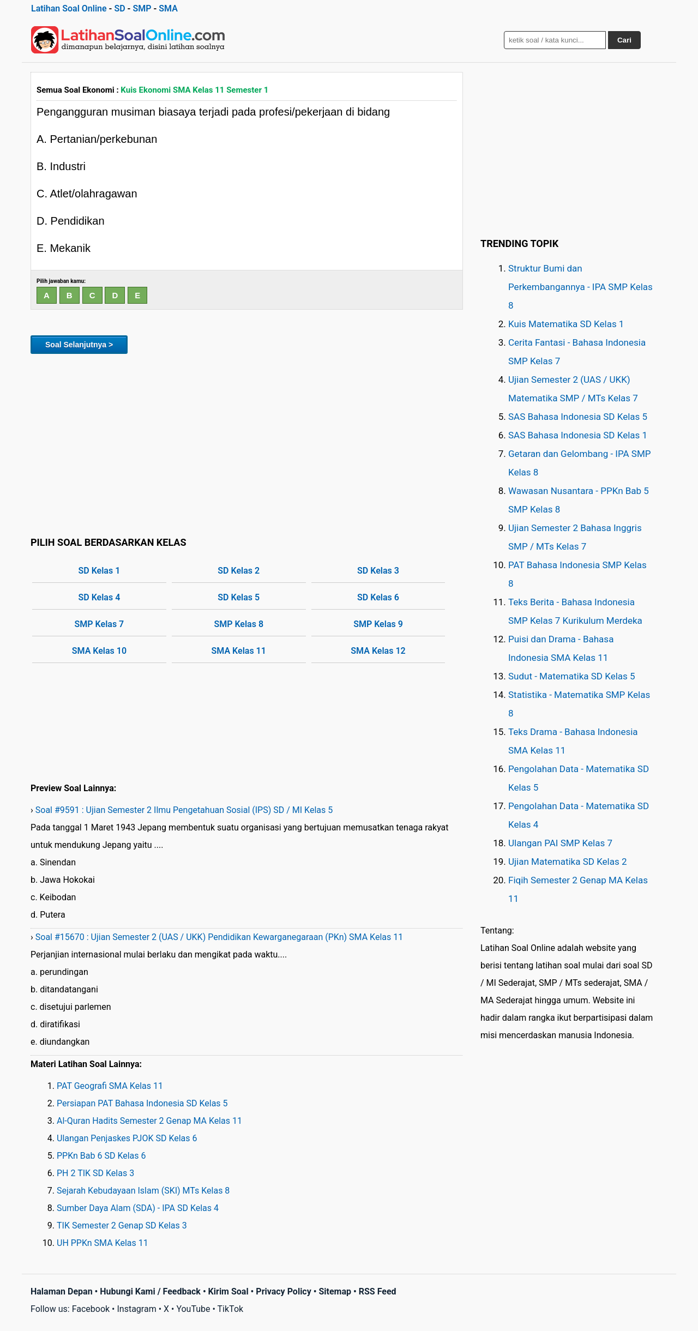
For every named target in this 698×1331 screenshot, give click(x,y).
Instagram (136, 1309)
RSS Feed (377, 1291)
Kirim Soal (228, 1291)
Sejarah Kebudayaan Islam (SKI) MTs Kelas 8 (143, 1190)
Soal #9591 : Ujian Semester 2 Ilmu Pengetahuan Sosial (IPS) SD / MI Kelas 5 (184, 810)
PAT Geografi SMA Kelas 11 (110, 1086)
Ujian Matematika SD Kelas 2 (567, 861)
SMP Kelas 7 (99, 624)
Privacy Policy (283, 1291)
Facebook (91, 1309)
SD (119, 8)
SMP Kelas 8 (238, 624)
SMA (168, 8)
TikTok (231, 1309)
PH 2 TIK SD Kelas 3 (95, 1173)
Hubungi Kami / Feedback (150, 1291)
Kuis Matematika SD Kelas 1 (566, 323)
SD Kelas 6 (378, 597)
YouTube (193, 1309)
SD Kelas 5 (239, 597)
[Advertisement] (247, 443)
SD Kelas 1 (100, 570)
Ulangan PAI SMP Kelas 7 (560, 843)
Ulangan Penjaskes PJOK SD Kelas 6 (127, 1138)
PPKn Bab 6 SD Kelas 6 (101, 1156)
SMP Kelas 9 (378, 624)
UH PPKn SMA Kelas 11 (102, 1243)
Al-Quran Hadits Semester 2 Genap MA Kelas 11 (149, 1121)
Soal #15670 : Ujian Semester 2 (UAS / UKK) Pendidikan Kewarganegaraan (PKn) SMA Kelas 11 (219, 937)
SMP (142, 8)
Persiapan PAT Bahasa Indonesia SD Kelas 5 (142, 1103)
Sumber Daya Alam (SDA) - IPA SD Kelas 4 (138, 1208)
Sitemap (334, 1291)
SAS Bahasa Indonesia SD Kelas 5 (577, 416)
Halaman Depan (62, 1291)
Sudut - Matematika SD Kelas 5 (571, 676)
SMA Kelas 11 (239, 651)
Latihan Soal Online (69, 8)
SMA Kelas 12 (378, 651)
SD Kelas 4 (100, 597)
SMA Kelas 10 (99, 651)
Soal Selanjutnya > (79, 344)
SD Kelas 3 (378, 570)
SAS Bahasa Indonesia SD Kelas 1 (577, 435)
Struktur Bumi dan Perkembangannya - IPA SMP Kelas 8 (580, 287)
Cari (624, 40)
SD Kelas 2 (239, 570)
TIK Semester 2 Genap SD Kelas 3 (122, 1225)
